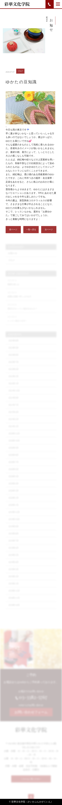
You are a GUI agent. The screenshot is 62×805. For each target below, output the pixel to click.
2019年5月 (13, 558)
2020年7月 (13, 465)
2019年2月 (13, 579)
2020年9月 (13, 451)
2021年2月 (13, 422)
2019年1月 (13, 586)
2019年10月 (14, 522)
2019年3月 (13, 572)
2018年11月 (14, 601)
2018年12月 (14, 594)
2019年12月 (14, 515)
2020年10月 (14, 443)
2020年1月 (13, 508)
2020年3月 (13, 494)
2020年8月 (13, 458)
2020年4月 (13, 486)
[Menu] (58, 4)
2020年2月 (13, 501)
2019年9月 (13, 529)
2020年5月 (13, 479)
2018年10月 (14, 608)
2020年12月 (14, 436)
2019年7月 (13, 544)
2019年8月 (13, 536)
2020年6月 (13, 472)
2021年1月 (13, 429)
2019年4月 (13, 565)
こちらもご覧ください (31, 780)
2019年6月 (13, 551)
